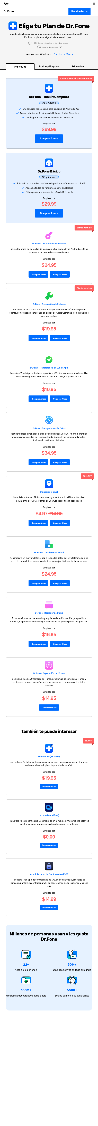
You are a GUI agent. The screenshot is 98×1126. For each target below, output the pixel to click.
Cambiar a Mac (63, 54)
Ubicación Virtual (49, 491)
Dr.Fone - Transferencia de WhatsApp (49, 367)
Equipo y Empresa (49, 66)
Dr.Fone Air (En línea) (49, 756)
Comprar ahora (49, 138)
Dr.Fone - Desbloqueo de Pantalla (49, 243)
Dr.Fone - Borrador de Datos (49, 612)
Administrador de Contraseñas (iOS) (49, 874)
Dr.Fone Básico (49, 171)
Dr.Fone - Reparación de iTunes (49, 673)
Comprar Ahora (49, 213)
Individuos (20, 66)
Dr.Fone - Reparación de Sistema (49, 304)
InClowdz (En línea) (49, 815)
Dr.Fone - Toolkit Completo (49, 97)
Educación (78, 66)
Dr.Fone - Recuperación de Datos (49, 428)
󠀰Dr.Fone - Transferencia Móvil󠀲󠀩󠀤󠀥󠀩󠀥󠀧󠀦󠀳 (49, 552)
